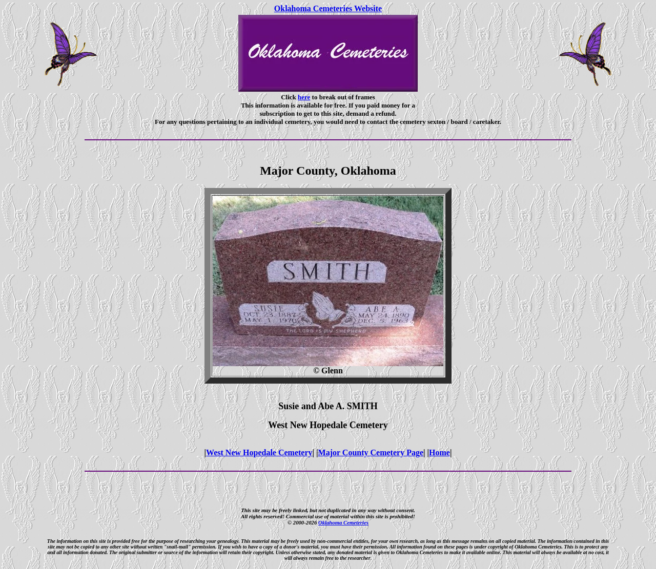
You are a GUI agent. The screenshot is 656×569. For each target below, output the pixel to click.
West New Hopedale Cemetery (259, 452)
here (304, 97)
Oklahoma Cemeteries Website (328, 8)
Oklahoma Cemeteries (343, 522)
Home (439, 452)
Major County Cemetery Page (370, 452)
